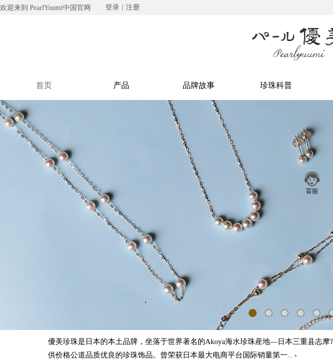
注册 (133, 7)
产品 (121, 85)
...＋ (293, 355)
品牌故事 (199, 85)
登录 (112, 7)
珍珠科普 (276, 85)
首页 (44, 85)
